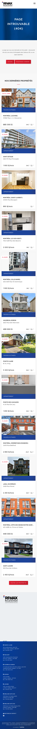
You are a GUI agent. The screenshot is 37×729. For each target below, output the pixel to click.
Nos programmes (7, 654)
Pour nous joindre (22, 61)
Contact (5, 672)
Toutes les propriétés (18, 582)
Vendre (5, 661)
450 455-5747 (9, 669)
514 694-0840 (9, 709)
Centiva (21, 727)
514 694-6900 (9, 699)
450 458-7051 (9, 679)
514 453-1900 (8, 660)
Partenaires (6, 651)
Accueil (10, 61)
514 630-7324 (8, 650)
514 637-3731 (8, 689)
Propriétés (6, 643)
